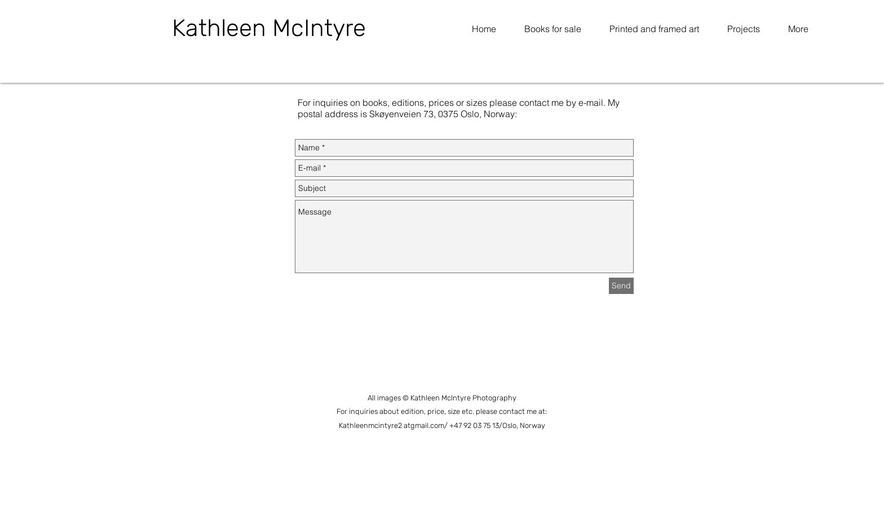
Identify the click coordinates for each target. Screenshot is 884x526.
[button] (743, 28)
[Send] (621, 286)
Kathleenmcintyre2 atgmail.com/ (394, 425)
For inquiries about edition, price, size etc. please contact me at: (442, 411)
